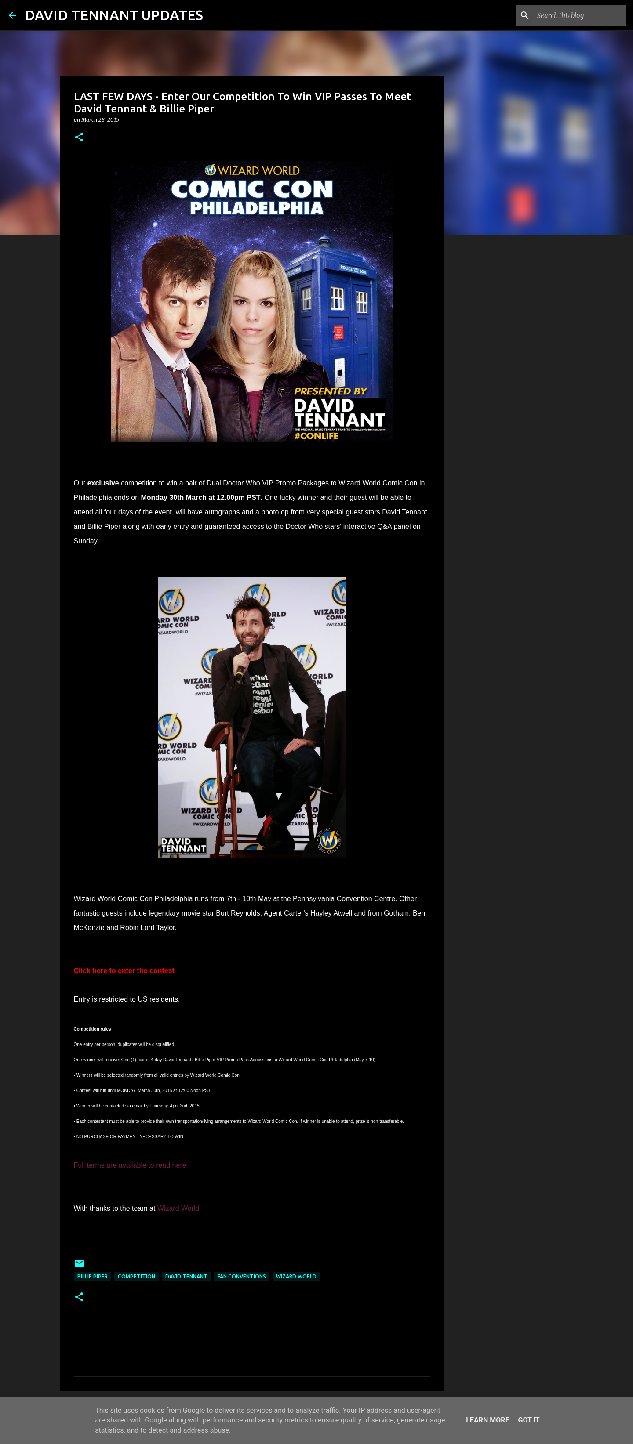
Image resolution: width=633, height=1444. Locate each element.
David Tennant (186, 1276)
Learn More (487, 1420)
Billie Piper (92, 1276)
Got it (528, 1420)
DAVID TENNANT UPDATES (114, 15)
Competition (136, 1276)
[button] (79, 138)
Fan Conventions (242, 1276)
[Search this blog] (580, 15)
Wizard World (296, 1276)
